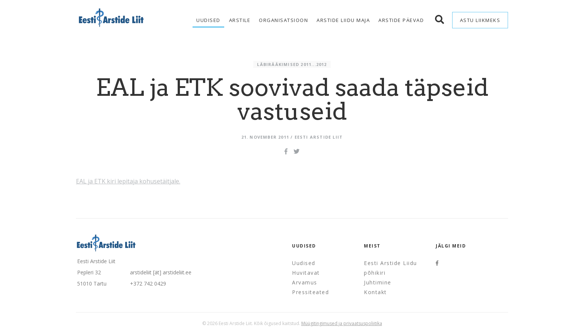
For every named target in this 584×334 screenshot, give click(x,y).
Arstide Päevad (401, 20)
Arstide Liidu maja (343, 20)
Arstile (240, 20)
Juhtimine (377, 282)
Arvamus (304, 282)
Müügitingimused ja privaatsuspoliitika (341, 323)
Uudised (208, 20)
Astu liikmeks (480, 20)
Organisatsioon (283, 20)
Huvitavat (306, 272)
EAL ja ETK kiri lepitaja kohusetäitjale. (128, 181)
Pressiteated (310, 292)
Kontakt (375, 292)
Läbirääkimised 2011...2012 (292, 64)
